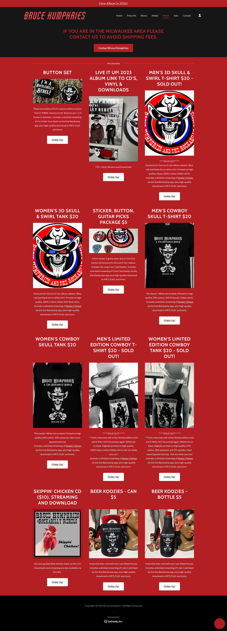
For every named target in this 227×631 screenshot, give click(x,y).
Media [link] (155, 15)
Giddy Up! (57, 139)
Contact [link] (187, 15)
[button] (200, 15)
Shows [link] (144, 15)
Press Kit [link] (131, 15)
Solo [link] (176, 15)
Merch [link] (166, 15)
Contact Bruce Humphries (113, 48)
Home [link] (119, 15)
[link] (55, 18)
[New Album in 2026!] (113, 3)
